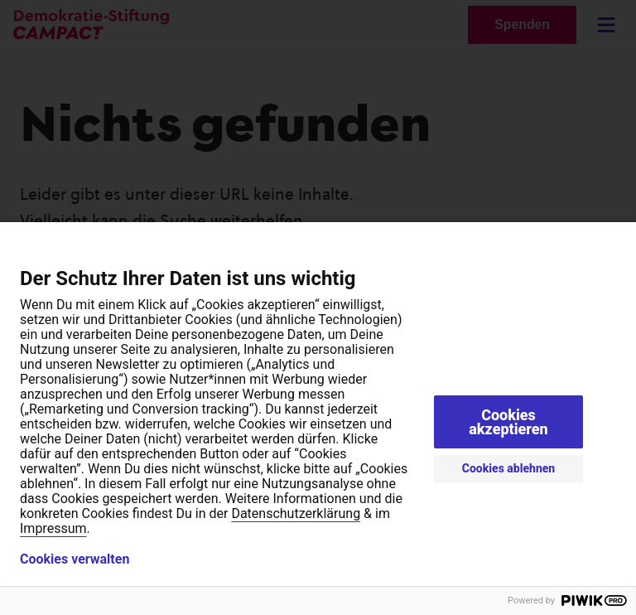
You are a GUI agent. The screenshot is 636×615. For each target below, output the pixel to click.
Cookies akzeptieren (508, 422)
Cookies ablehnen (509, 468)
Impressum (53, 528)
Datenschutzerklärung (295, 513)
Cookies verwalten (74, 559)
